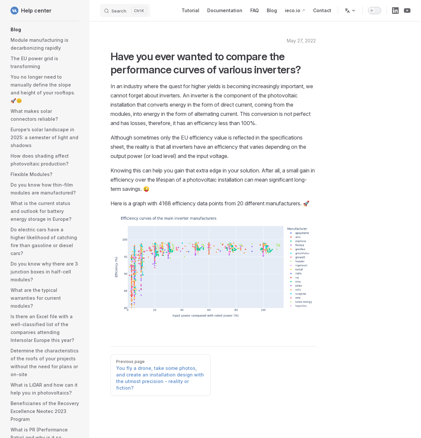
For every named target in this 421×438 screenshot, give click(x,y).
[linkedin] (395, 10)
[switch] (374, 10)
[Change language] (350, 10)
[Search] (125, 10)
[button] (45, 29)
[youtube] (407, 10)
